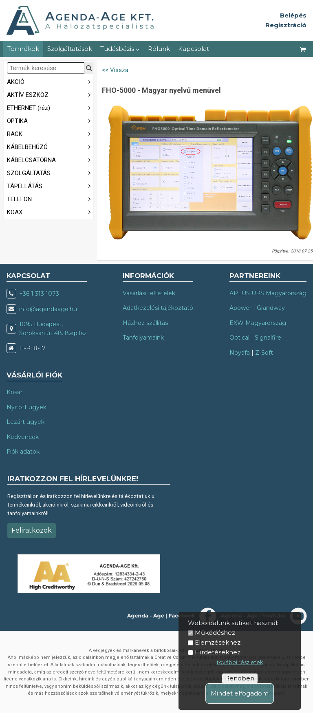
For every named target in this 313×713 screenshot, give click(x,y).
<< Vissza (115, 70)
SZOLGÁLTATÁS (50, 172)
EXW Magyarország (257, 323)
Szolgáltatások (69, 49)
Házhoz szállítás (145, 323)
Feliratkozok (31, 530)
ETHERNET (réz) (50, 107)
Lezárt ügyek (25, 422)
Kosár (14, 392)
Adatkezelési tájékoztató (158, 308)
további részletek (240, 662)
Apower (240, 308)
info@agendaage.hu (48, 309)
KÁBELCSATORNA (50, 159)
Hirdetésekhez (217, 652)
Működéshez (215, 632)
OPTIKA (50, 120)
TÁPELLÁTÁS (50, 185)
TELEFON (50, 198)
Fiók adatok (23, 451)
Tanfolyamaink (143, 337)
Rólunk (159, 49)
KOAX (50, 211)
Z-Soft (264, 352)
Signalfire (268, 337)
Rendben (239, 678)
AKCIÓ (50, 81)
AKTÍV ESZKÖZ (50, 94)
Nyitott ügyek (26, 407)
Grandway (271, 308)
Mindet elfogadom (240, 693)
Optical (239, 337)
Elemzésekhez (217, 642)
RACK (50, 133)
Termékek (23, 49)
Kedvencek (23, 437)
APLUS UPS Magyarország (267, 293)
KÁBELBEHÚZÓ (50, 146)
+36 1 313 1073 (39, 293)
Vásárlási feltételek (149, 293)
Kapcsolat (193, 49)
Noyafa (239, 352)
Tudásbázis (120, 49)
